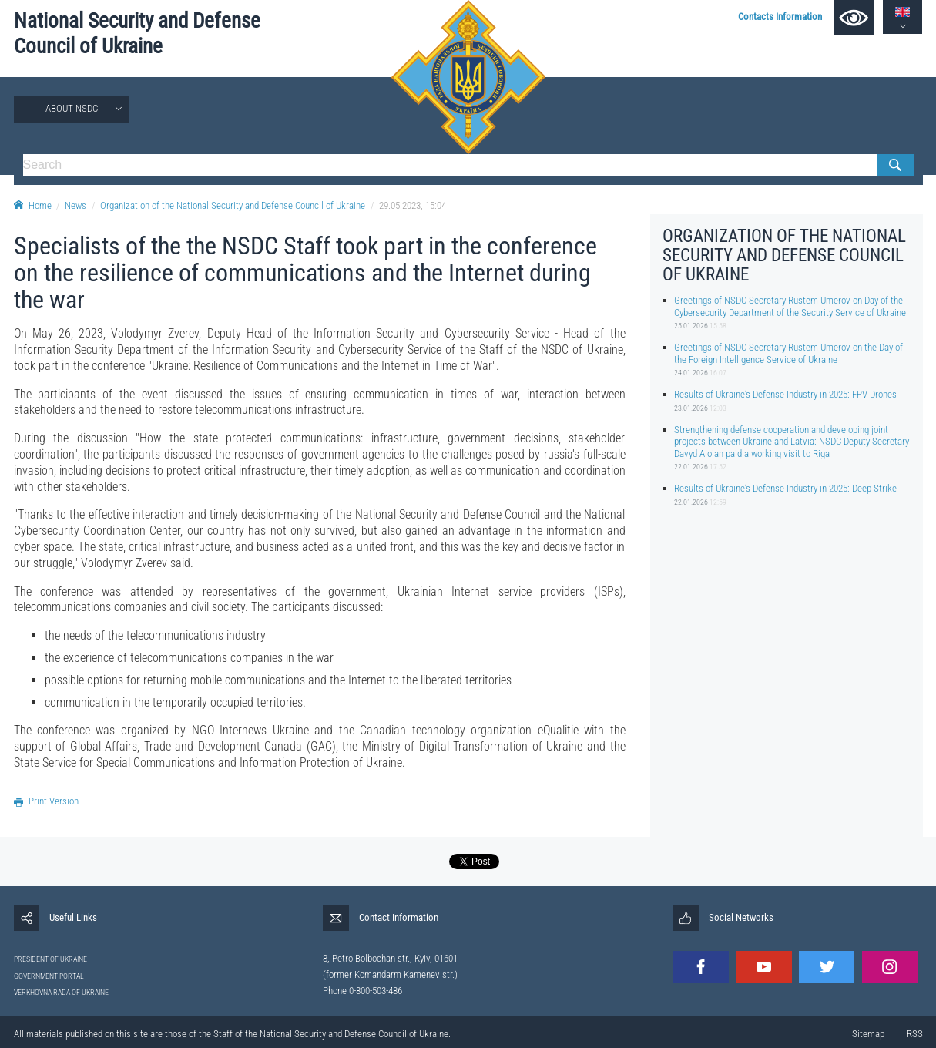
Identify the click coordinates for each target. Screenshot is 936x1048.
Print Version (46, 801)
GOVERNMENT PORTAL (49, 976)
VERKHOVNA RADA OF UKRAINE (61, 992)
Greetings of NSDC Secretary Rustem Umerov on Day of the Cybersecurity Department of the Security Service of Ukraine (790, 305)
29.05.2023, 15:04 (412, 205)
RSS (915, 1034)
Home (33, 205)
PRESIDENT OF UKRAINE (50, 959)
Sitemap (868, 1034)
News (75, 205)
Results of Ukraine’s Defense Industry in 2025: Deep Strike (785, 488)
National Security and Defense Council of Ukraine (137, 33)
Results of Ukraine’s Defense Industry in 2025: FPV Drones (785, 394)
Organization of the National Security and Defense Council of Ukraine (232, 205)
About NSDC (71, 108)
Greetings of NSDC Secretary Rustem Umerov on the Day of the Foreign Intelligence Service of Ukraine (788, 352)
